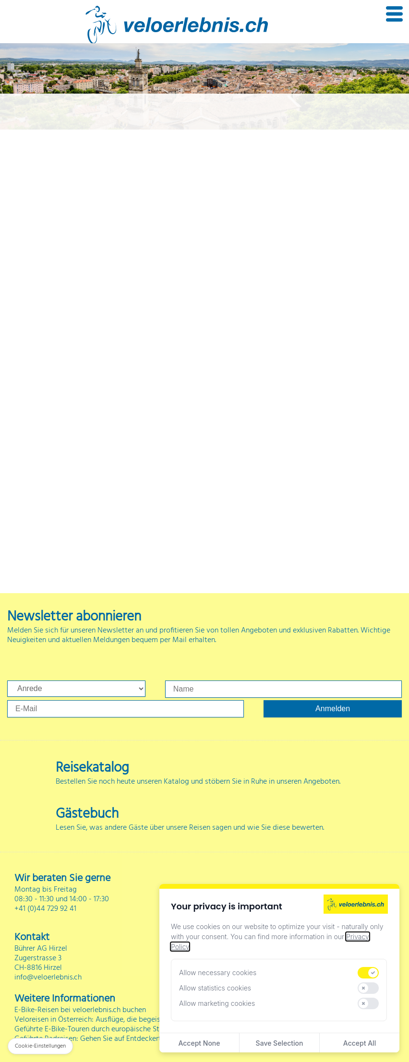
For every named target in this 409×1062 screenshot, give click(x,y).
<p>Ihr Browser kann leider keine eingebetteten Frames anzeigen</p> (204, 329)
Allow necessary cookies (217, 972)
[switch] (368, 972)
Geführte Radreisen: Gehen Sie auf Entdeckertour (93, 1039)
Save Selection (279, 1043)
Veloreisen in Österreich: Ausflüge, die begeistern (93, 1020)
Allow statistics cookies (215, 988)
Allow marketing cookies (217, 1003)
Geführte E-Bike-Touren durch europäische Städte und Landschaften (124, 1029)
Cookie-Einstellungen (40, 1046)
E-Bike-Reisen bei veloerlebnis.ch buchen (80, 1010)
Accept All (359, 1043)
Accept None (199, 1043)
